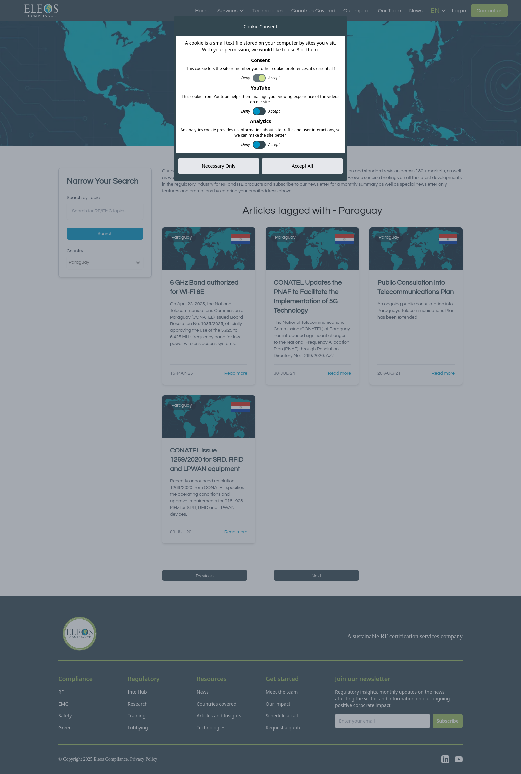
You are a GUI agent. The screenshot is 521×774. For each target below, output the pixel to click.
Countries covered (216, 704)
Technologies (267, 10)
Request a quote (283, 727)
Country (75, 251)
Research (138, 704)
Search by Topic (83, 197)
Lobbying (138, 727)
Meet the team (282, 692)
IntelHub (137, 692)
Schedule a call (282, 715)
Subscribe (313, 95)
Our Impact (356, 10)
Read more (235, 373)
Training (137, 715)
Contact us (489, 10)
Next (316, 576)
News (415, 10)
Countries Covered (313, 10)
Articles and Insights (219, 715)
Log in (459, 10)
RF (61, 692)
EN (438, 10)
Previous (205, 576)
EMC (63, 704)
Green (65, 727)
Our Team (389, 10)
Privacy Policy (143, 759)
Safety (65, 715)
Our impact (278, 704)
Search (105, 233)
